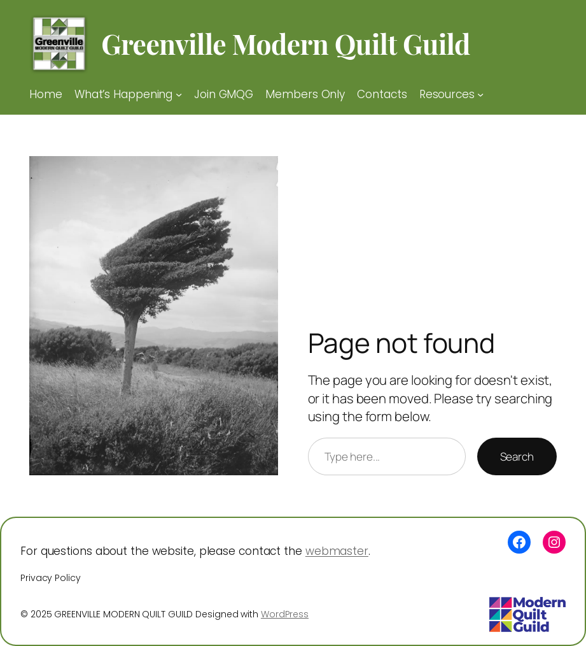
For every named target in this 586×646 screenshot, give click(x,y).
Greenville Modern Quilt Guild (285, 43)
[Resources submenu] (480, 94)
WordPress (285, 614)
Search (517, 456)
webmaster (336, 551)
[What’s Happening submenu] (179, 94)
